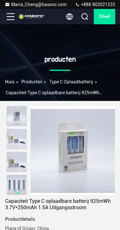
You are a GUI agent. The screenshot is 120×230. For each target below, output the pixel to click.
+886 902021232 (95, 4)
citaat (104, 16)
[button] (18, 192)
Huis (9, 81)
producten (31, 81)
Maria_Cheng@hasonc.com (36, 4)
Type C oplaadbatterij (71, 81)
